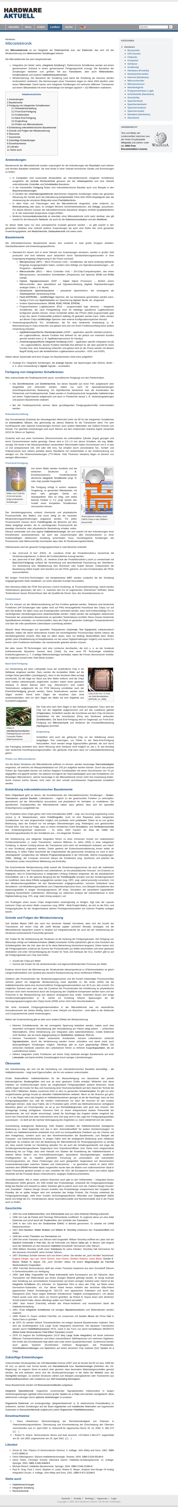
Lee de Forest (30, 1217)
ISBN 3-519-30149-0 (92, 1456)
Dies (73, 675)
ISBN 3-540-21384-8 (81, 1466)
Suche (69, 27)
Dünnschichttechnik (30, 1409)
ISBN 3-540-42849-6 (39, 1463)
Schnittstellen (51, 184)
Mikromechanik (60, 722)
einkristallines (16, 422)
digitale (43, 366)
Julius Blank (95, 1258)
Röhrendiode (57, 1214)
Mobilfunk (102, 219)
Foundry (9, 1192)
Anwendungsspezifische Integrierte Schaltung (43, 341)
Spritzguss (42, 726)
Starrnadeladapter (104, 764)
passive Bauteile (28, 798)
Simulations (82, 826)
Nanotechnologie (84, 1366)
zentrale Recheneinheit (42, 181)
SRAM (51, 303)
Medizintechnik (39, 231)
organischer (60, 1406)
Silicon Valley (78, 1242)
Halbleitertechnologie (55, 531)
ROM (110, 274)
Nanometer (51, 1363)
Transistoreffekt (101, 1230)
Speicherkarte (135, 101)
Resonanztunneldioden (49, 1385)
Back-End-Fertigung (22, 562)
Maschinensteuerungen (24, 190)
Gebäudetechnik (56, 231)
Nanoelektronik (60, 1366)
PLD (59, 306)
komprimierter (66, 197)
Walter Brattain (42, 1230)
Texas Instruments (58, 1274)
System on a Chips (70, 1394)
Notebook (80, 1035)
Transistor (35, 1236)
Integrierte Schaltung (53, 65)
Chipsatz (132, 57)
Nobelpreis (56, 1249)
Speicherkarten (47, 300)
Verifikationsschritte (104, 826)
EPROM (75, 303)
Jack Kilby (24, 1274)
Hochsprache (13, 855)
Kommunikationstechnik (35, 216)
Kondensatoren (20, 74)
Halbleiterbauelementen (54, 74)
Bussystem (133, 50)
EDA (110, 1195)
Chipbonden (43, 713)
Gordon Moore (19, 923)
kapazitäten (99, 1047)
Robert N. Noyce (30, 1262)
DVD (88, 197)
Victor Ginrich (47, 1258)
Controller (34, 184)
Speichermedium (136, 107)
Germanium (51, 1236)
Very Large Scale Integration (76, 1335)
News (28, 27)
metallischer (78, 1406)
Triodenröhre (50, 1220)
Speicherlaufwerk (137, 104)
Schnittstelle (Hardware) (140, 94)
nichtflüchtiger (47, 297)
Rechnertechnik (20, 1491)
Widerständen (106, 71)
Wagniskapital (92, 1262)
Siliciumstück (30, 87)
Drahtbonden (44, 719)
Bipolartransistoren (75, 1309)
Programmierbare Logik (140, 90)
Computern (22, 178)
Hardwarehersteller (137, 74)
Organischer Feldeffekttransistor (76, 1409)
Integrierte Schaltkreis (23, 1284)
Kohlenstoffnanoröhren (17, 1379)
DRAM (24, 1167)
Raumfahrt (94, 165)
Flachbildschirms (67, 200)
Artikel (41, 27)
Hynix (42, 1167)
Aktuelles (13, 27)
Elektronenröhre (36, 1214)
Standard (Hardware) (138, 114)
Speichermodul (135, 111)
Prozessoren (106, 1345)
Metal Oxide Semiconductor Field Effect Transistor (39, 1332)
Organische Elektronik (16, 1403)
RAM (99, 274)
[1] (99, 1293)
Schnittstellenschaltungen (25, 1348)
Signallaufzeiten (20, 1041)
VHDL (8, 858)
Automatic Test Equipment (81, 629)
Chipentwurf (18, 795)
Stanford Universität (22, 1242)
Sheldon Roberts (79, 1258)
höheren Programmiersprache (55, 855)
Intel (109, 1316)
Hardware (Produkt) (138, 70)
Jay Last (34, 1258)
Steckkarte (133, 117)
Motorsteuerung (20, 206)
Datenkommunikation (76, 219)
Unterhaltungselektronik (41, 194)
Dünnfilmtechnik (25, 383)
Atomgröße (11, 1375)
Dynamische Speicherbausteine (37, 290)
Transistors (82, 1220)
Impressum (102, 1498)
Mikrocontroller (27, 271)
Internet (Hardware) (138, 77)
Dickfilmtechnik (48, 383)
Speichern (49, 1348)
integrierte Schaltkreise (55, 478)
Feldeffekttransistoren (39, 1329)
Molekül (99, 1372)
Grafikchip (133, 67)
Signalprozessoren (39, 281)
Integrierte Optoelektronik (19, 1391)
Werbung (89, 1498)
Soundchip (133, 97)
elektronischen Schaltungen (41, 53)
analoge (60, 362)
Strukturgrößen (31, 1081)
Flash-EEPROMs (28, 297)
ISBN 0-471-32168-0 (84, 1472)
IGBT (69, 577)
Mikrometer (25, 84)
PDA (88, 1035)
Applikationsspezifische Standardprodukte (41, 332)
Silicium (28, 422)
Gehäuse (10, 672)
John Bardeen (26, 1230)
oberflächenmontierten (18, 731)
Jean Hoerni (62, 1258)
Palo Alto (41, 1242)
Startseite (66, 1498)
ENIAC (60, 1223)
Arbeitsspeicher (85, 181)
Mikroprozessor (27, 262)
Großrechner (49, 1223)
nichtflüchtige (44, 319)
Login (113, 1498)
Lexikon (55, 27)
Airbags (96, 206)
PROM (66, 303)
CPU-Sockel (134, 53)
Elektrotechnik (61, 50)
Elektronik (87, 50)
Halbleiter (56, 1246)
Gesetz (66, 923)
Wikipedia (126, 142)
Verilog (17, 858)
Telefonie (43, 219)
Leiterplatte (18, 1057)
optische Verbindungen (47, 1397)
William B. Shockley (66, 1230)
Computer (132, 60)
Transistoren (75, 71)
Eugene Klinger (20, 1258)
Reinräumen (65, 490)
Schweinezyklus (87, 1091)
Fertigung (38, 187)
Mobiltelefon (67, 1035)
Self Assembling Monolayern (65, 1379)
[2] (82, 1299)
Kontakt (77, 1498)
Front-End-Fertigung (15, 691)
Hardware (10, 39)
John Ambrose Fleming (86, 1214)
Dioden (109, 795)
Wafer (110, 441)
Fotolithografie (44, 522)
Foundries (16, 1189)
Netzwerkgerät (135, 87)
